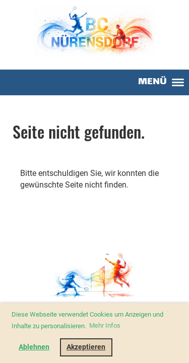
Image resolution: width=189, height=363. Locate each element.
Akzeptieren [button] (86, 347)
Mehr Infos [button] (104, 325)
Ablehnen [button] (34, 347)
